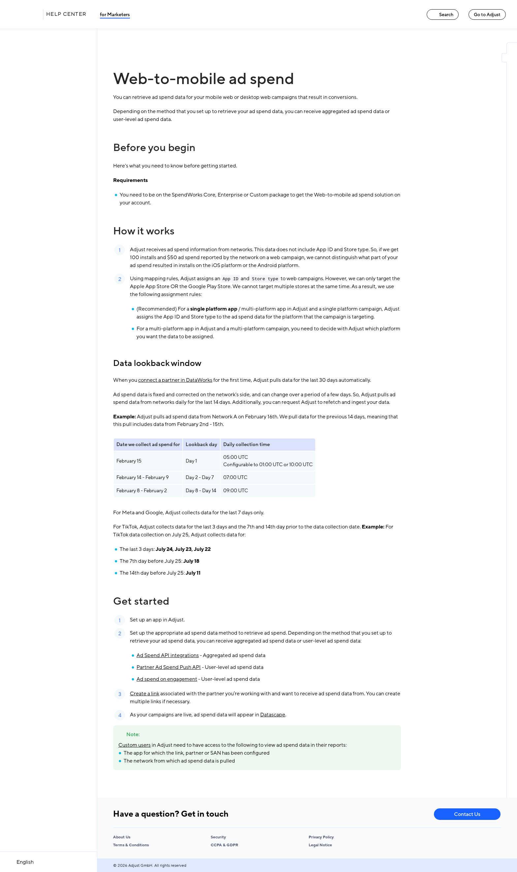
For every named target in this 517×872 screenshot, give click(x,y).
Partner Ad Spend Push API (169, 667)
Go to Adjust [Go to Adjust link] (487, 15)
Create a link (144, 693)
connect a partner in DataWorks (175, 380)
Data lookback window (157, 363)
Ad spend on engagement (167, 679)
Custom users (134, 745)
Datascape (272, 714)
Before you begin (154, 148)
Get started (141, 601)
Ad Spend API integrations (168, 655)
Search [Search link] (442, 15)
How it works (143, 231)
